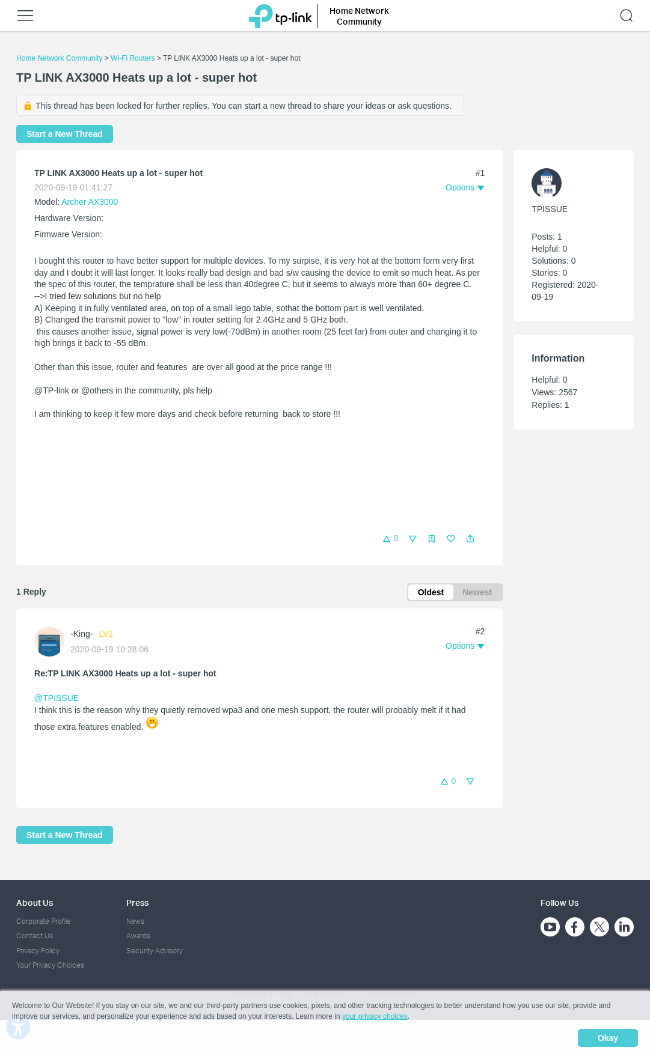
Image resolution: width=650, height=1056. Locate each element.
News (135, 921)
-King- (81, 634)
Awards (138, 935)
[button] (470, 539)
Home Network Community (59, 58)
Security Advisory (154, 950)
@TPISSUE (56, 698)
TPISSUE (550, 209)
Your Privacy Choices (50, 965)
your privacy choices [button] (375, 1016)
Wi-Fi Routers (134, 58)
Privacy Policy (38, 950)
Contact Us (34, 935)
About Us (34, 902)
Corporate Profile (43, 921)
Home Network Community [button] (359, 15)
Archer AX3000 (89, 202)
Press (137, 902)
